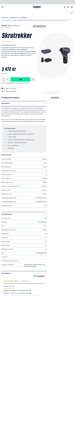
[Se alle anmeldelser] (6, 42)
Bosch (4, 26)
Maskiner (21, 20)
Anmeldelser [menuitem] (23, 17)
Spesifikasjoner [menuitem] (13, 17)
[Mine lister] (68, 7)
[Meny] (3, 7)
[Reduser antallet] (3, 80)
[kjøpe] (20, 79)
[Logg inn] (64, 7)
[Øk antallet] (3, 78)
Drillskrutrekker (29, 20)
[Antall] (7, 79)
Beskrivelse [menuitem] (4, 17)
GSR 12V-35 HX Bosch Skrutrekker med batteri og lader (51, 20)
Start (3, 20)
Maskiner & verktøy (11, 20)
